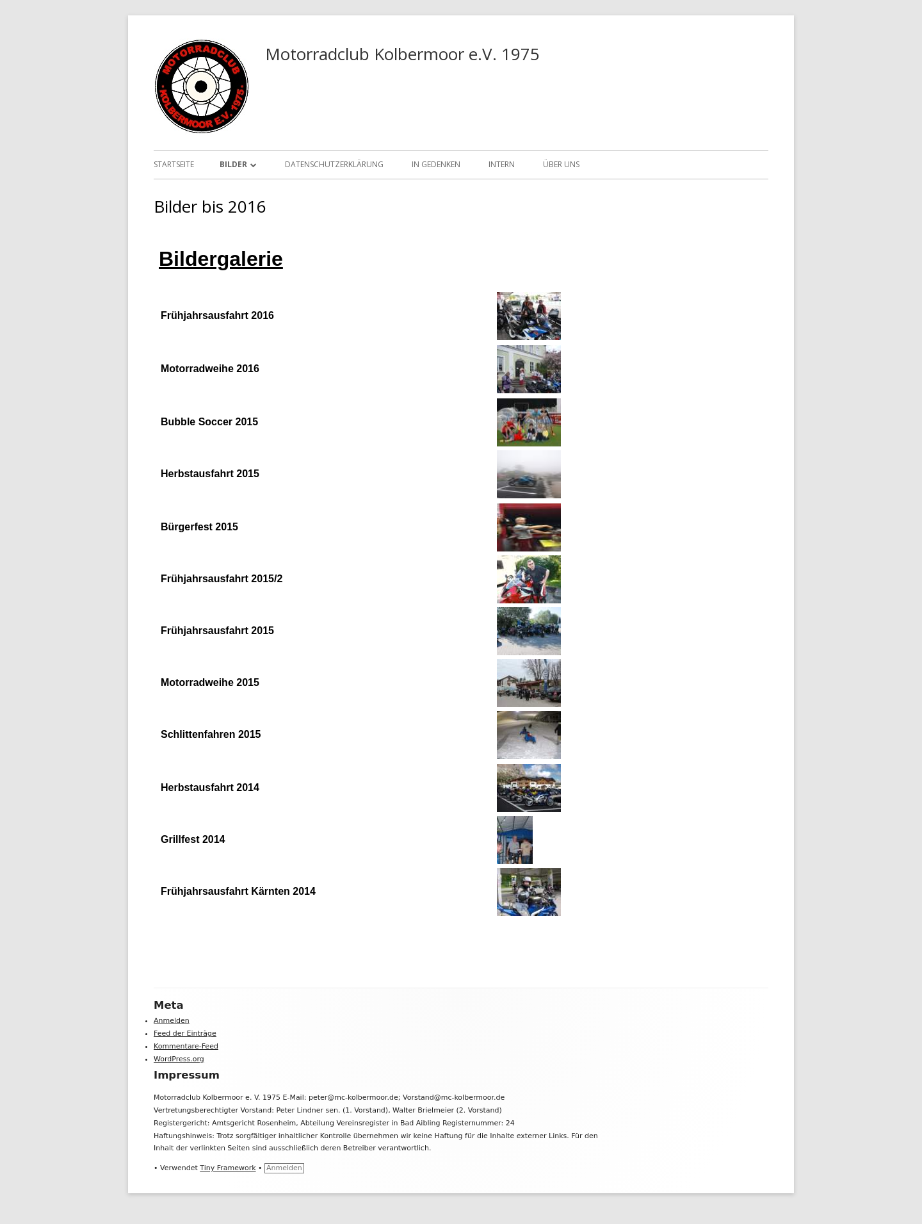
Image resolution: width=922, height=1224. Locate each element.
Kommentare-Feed (186, 1046)
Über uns (561, 164)
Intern (502, 164)
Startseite (174, 164)
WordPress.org (179, 1059)
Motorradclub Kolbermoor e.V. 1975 (402, 53)
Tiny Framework (227, 1168)
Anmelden (172, 1020)
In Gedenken (436, 164)
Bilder (233, 164)
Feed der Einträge (185, 1033)
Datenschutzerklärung (334, 164)
